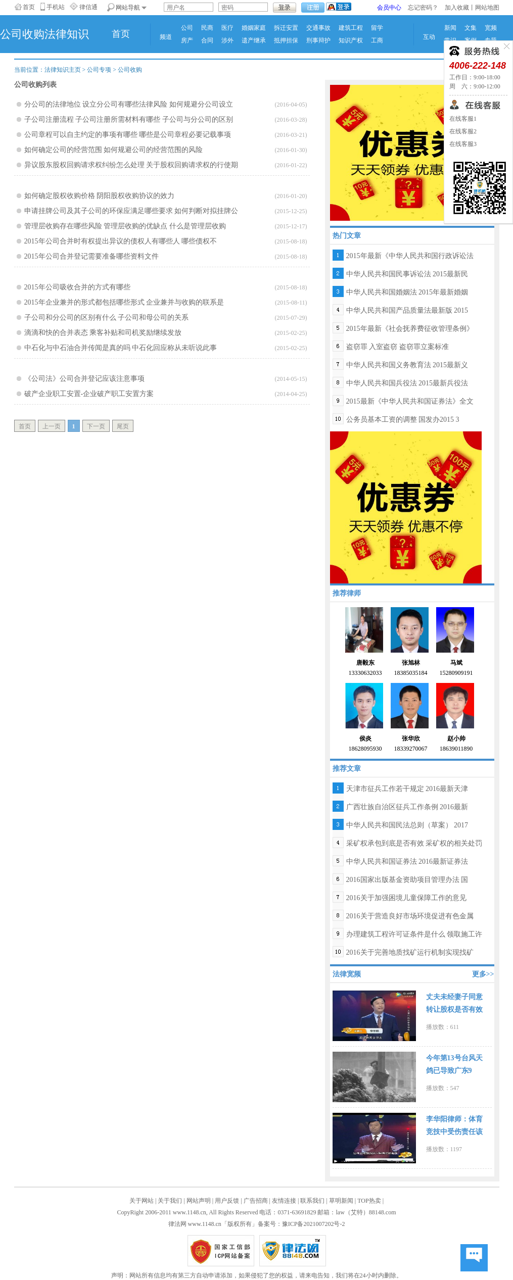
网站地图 (487, 7)
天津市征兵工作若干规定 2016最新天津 (407, 789)
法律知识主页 (62, 69)
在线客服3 (463, 143)
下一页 (96, 426)
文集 (470, 27)
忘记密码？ (423, 7)
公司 (187, 27)
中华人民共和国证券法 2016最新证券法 (407, 861)
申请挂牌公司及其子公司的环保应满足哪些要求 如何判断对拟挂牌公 (131, 211)
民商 (207, 27)
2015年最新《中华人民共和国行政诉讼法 (410, 256)
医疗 (227, 27)
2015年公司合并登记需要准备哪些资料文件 (91, 256)
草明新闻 (341, 1200)
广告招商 (256, 1200)
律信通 (88, 7)
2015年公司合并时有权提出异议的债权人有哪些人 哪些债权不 (120, 241)
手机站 (55, 7)
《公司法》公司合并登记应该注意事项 (84, 378)
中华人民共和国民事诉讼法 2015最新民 (407, 274)
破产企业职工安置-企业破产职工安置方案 (89, 394)
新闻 (450, 27)
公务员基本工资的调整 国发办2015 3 (402, 419)
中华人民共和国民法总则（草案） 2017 (407, 825)
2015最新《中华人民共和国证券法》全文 (410, 401)
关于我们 (170, 1200)
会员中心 (389, 7)
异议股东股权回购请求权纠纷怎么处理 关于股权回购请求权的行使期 (131, 165)
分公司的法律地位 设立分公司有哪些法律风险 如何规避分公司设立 (128, 104)
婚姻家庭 (254, 27)
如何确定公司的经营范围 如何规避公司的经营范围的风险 (113, 150)
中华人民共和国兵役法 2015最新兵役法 (407, 383)
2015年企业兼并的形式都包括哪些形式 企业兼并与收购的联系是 (124, 302)
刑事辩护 (318, 40)
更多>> (483, 974)
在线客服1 (463, 118)
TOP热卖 (369, 1200)
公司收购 (130, 69)
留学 (377, 27)
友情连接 (284, 1200)
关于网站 (141, 1200)
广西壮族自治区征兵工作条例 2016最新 (407, 807)
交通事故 (318, 27)
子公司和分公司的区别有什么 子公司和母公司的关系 (106, 317)
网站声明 (198, 1200)
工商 (377, 40)
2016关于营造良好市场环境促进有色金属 (410, 916)
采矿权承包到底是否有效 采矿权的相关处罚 (414, 843)
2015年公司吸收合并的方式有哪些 (77, 287)
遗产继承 (254, 40)
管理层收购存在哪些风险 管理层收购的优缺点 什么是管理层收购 (125, 226)
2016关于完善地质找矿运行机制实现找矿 (410, 952)
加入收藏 (457, 7)
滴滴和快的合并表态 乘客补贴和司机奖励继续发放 (103, 332)
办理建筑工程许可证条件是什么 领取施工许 (414, 934)
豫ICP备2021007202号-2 (313, 1223)
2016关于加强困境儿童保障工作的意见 (406, 898)
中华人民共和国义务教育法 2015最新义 (407, 365)
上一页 (51, 426)
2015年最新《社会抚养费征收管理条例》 (410, 328)
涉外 (227, 40)
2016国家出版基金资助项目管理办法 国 (407, 879)
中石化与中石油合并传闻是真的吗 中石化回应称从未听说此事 (120, 348)
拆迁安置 (286, 27)
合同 (207, 40)
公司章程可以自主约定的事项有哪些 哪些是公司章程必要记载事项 (127, 134)
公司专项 (99, 69)
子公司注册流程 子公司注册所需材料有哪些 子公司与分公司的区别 (128, 119)
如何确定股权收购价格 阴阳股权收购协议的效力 (99, 196)
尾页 (123, 426)
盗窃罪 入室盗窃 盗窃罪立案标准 (397, 347)
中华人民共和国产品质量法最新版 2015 (407, 310)
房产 (187, 40)
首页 (29, 7)
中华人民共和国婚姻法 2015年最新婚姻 (407, 292)
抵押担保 (286, 40)
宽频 (491, 27)
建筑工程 (351, 27)
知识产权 (351, 40)
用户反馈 (227, 1200)
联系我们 (312, 1200)
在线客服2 (463, 131)
